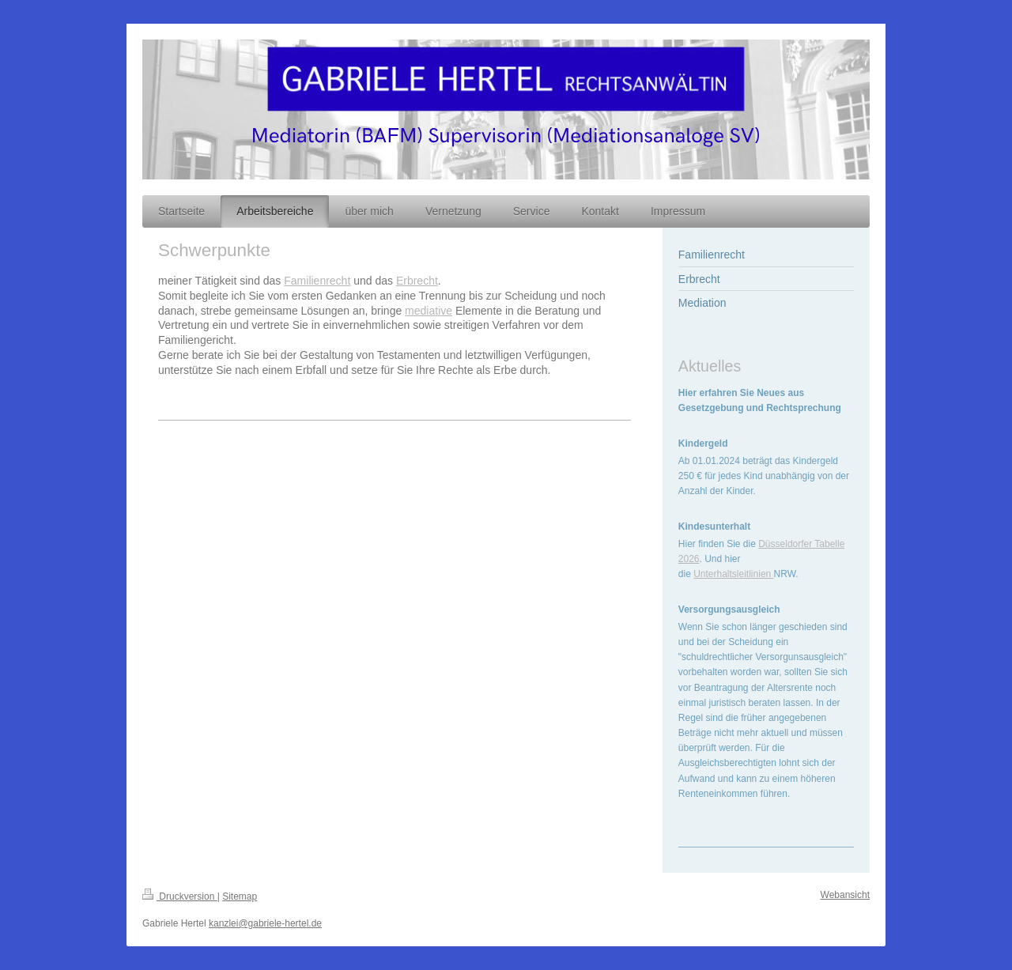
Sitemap (239, 896)
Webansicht (845, 894)
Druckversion (179, 896)
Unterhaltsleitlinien (733, 573)
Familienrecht (317, 280)
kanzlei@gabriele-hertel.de (265, 923)
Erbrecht (417, 280)
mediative (428, 310)
